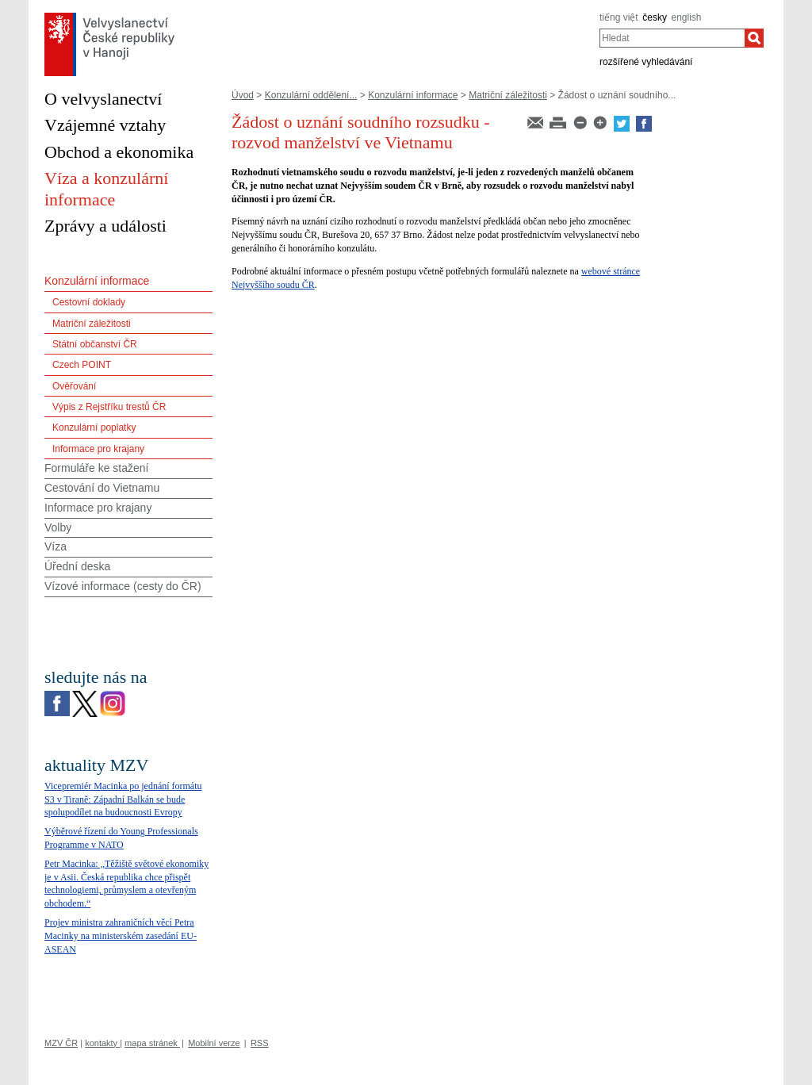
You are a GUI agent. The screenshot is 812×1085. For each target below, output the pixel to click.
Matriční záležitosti (508, 95)
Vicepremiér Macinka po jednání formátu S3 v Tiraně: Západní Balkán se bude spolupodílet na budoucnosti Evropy (123, 799)
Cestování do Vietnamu (101, 487)
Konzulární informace (413, 95)
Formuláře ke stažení (96, 468)
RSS (260, 1043)
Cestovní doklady (88, 302)
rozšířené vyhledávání (645, 62)
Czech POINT (81, 364)
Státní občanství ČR (94, 344)
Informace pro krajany (98, 448)
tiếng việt (618, 17)
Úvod (243, 95)
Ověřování (74, 386)
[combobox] (672, 38)
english (687, 17)
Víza (55, 546)
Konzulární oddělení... (311, 95)
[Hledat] (754, 38)
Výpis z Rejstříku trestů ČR (109, 406)
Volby (57, 527)
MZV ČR (61, 1043)
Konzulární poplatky (94, 427)
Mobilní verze (213, 1043)
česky (654, 17)
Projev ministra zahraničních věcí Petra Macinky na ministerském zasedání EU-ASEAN (120, 936)
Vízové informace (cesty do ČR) (122, 586)
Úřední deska (77, 566)
